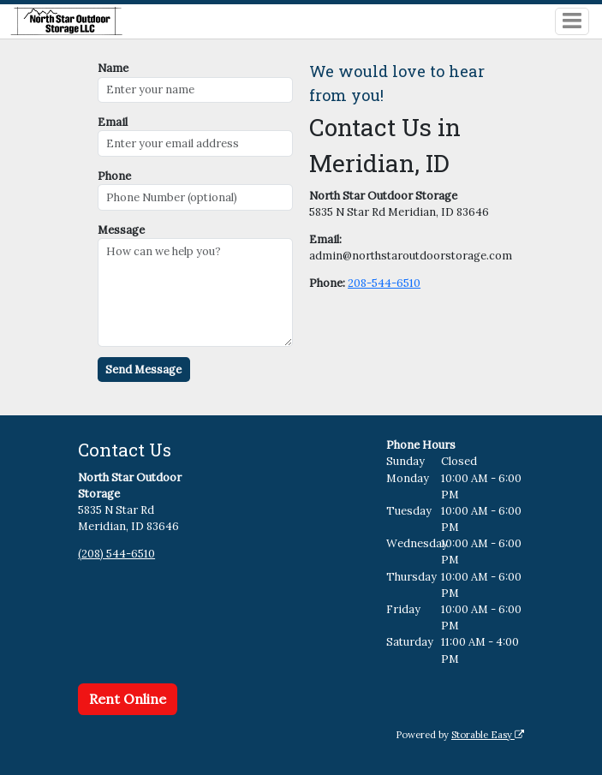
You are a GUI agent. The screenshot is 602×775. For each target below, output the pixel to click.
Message (121, 230)
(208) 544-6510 (116, 553)
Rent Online (127, 698)
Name (113, 68)
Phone (114, 176)
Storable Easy (487, 735)
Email (113, 122)
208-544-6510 (384, 283)
